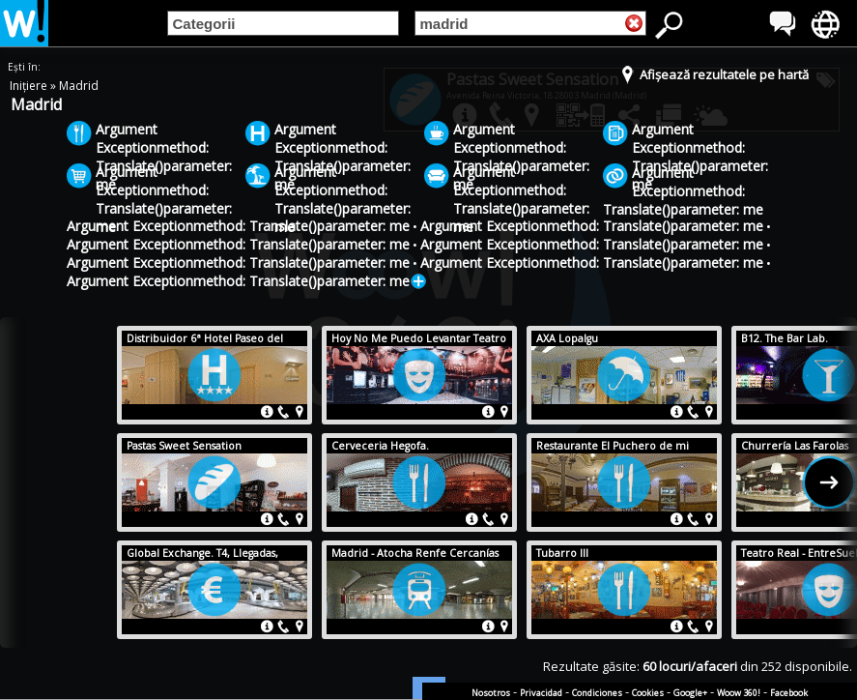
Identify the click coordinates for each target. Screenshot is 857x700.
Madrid (79, 85)
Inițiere (30, 85)
